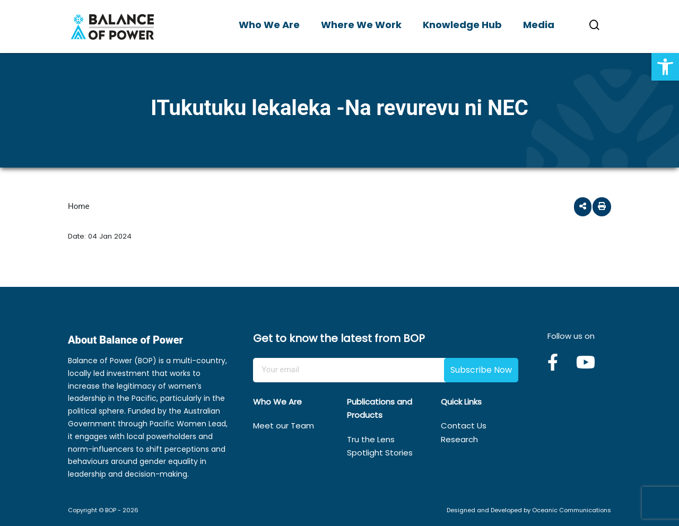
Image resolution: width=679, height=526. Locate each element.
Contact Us (463, 425)
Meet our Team (283, 425)
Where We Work (361, 24)
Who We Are (269, 24)
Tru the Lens (371, 439)
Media (538, 24)
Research (459, 439)
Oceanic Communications (571, 510)
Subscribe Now (481, 370)
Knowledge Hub (462, 24)
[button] (665, 67)
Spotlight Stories (380, 452)
